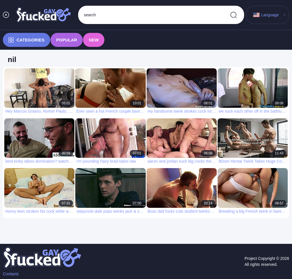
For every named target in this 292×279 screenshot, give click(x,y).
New (94, 39)
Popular (66, 39)
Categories (26, 40)
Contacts (11, 274)
